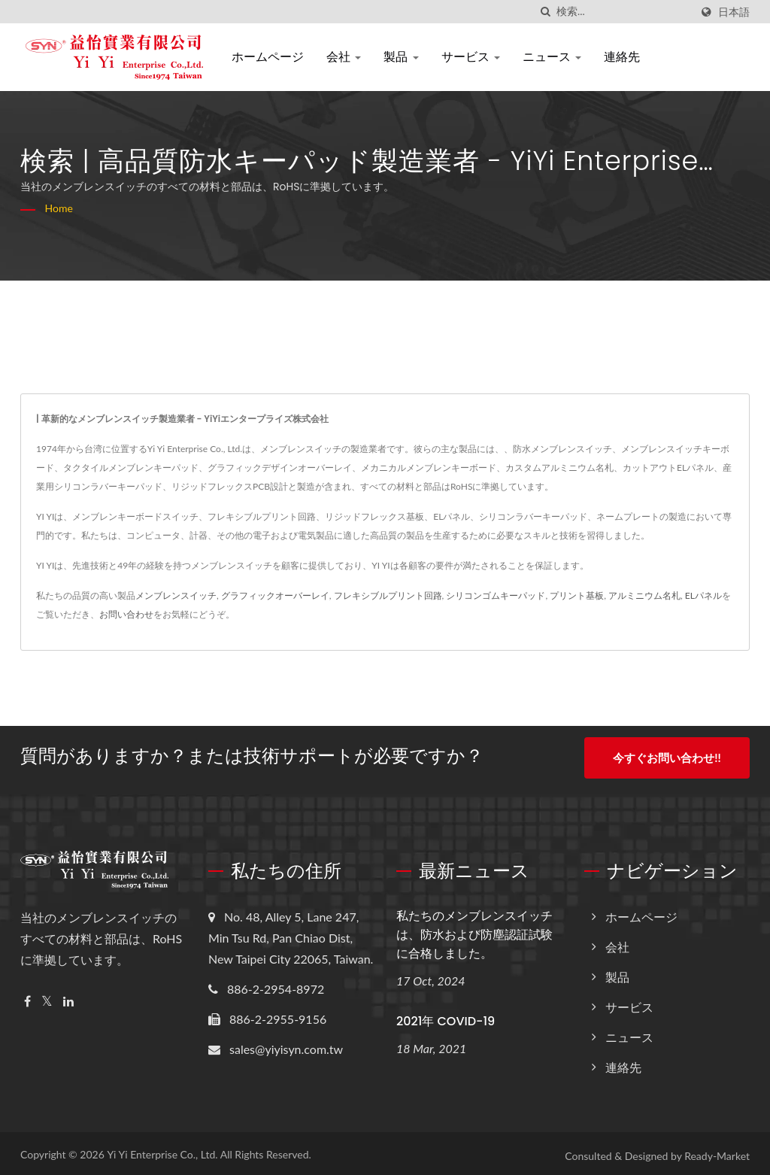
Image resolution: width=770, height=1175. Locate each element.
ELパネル (703, 595)
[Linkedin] (68, 997)
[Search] (623, 12)
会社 (343, 56)
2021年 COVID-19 (445, 1016)
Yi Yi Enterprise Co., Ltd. (162, 1149)
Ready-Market (717, 1151)
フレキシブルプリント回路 (388, 595)
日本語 (734, 12)
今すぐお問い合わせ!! (666, 757)
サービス (470, 56)
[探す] (545, 12)
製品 (400, 56)
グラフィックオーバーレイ (275, 595)
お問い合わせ (126, 614)
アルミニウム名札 (644, 595)
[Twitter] (47, 997)
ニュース (552, 56)
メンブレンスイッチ (176, 595)
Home (59, 208)
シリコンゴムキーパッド (495, 595)
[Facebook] (27, 997)
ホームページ (268, 56)
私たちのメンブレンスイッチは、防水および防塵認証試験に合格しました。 (474, 930)
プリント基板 (577, 595)
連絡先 (622, 56)
